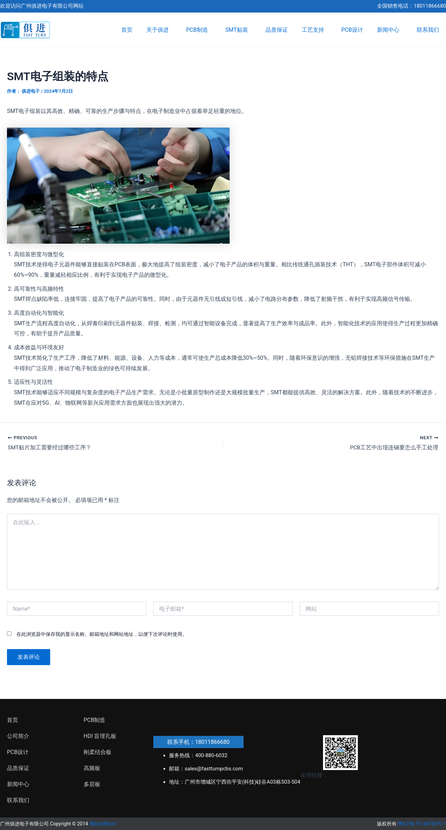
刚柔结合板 (98, 752)
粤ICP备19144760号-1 (422, 824)
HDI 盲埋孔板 (100, 736)
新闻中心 (390, 29)
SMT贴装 (238, 29)
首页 (126, 29)
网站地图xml (103, 824)
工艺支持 (315, 29)
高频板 (92, 768)
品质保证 (277, 29)
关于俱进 (159, 29)
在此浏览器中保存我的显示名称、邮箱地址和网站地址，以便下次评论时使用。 (101, 634)
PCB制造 (198, 29)
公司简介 (18, 736)
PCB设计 (352, 29)
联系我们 (428, 29)
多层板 (92, 784)
